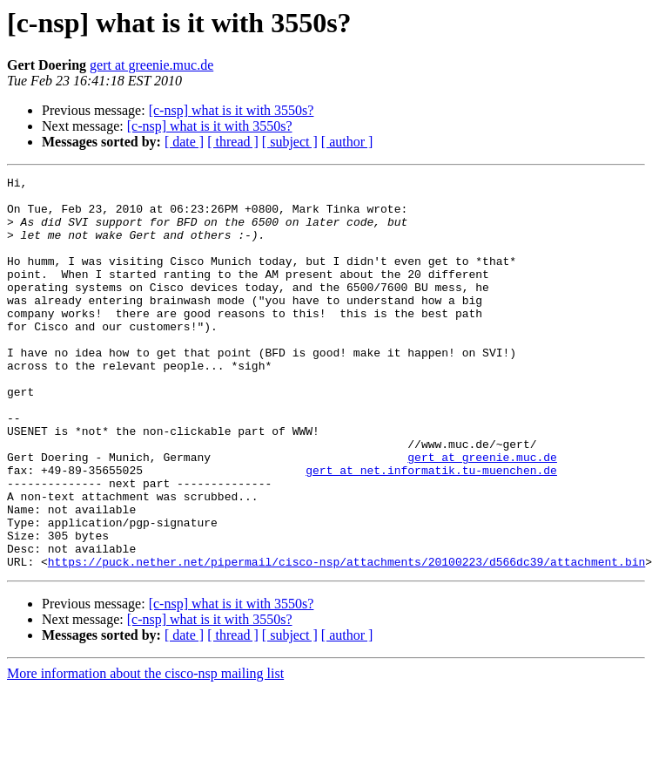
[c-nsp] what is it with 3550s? (231, 110)
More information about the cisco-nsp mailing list (145, 751)
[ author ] (347, 141)
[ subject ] (290, 141)
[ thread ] (233, 141)
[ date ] (184, 141)
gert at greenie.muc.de (151, 65)
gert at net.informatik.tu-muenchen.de (431, 530)
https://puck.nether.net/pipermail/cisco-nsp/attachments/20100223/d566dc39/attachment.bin (346, 640)
